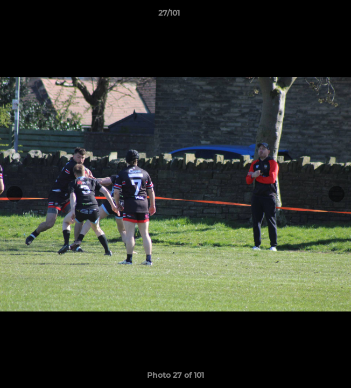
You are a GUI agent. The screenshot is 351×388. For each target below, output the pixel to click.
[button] (312, 15)
